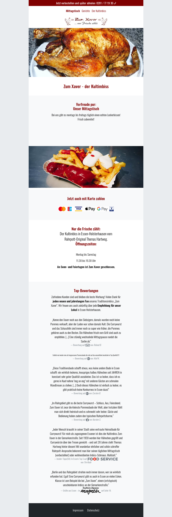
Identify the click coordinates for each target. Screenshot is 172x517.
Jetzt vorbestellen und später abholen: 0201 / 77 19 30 (86, 3)
